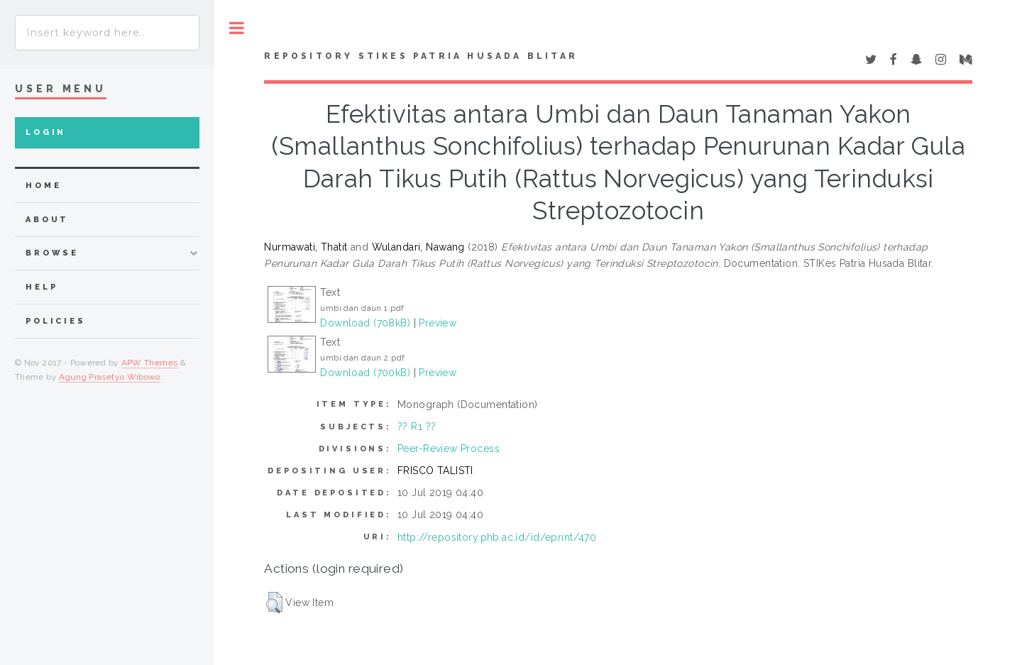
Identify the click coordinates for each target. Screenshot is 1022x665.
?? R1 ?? (416, 426)
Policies (56, 321)
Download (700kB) (365, 372)
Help (41, 287)
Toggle (236, 28)
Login (46, 132)
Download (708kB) (365, 323)
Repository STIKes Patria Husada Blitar (421, 56)
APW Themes (149, 363)
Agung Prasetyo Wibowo (109, 377)
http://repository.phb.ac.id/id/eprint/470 (496, 537)
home (43, 185)
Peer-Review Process (448, 448)
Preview (437, 323)
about (47, 219)
